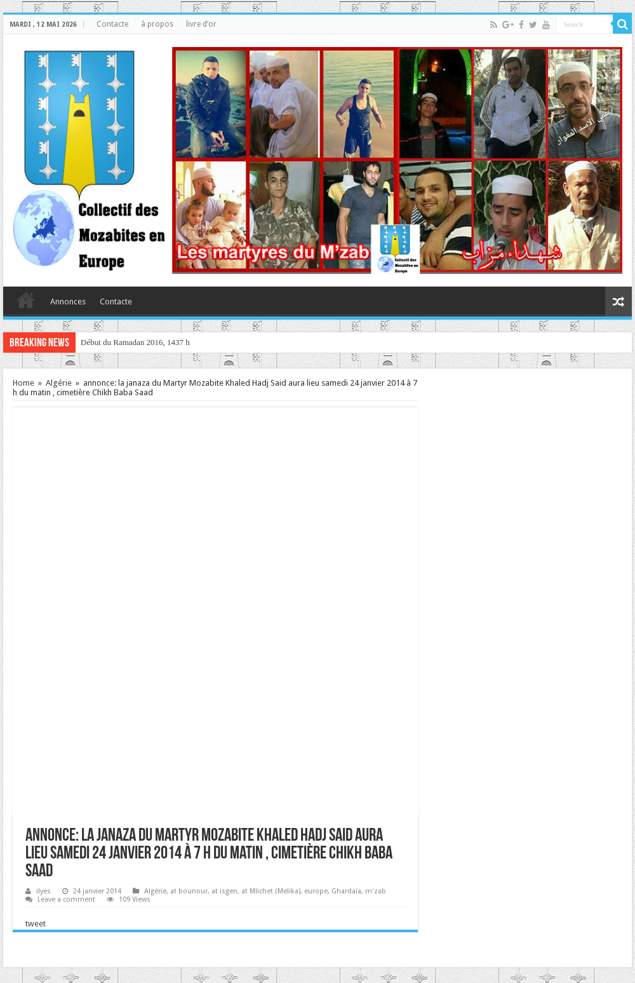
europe (316, 891)
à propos (157, 24)
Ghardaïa (346, 891)
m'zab (375, 891)
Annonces (68, 301)
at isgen (224, 891)
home (26, 300)
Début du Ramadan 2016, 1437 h (135, 342)
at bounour (189, 891)
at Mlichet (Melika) (270, 891)
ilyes (43, 891)
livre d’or (201, 24)
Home (23, 383)
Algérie (59, 383)
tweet (35, 923)
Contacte (112, 24)
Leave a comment (66, 899)
